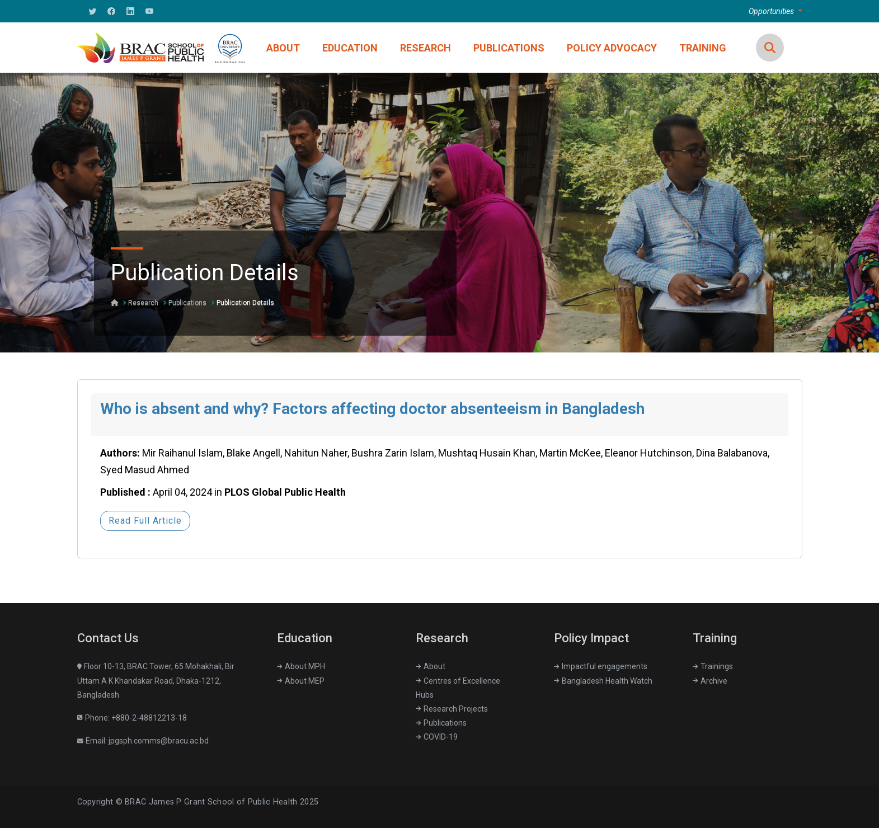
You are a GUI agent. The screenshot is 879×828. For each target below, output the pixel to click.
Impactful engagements (600, 666)
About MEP (301, 680)
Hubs (425, 694)
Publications (187, 303)
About (430, 666)
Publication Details (245, 303)
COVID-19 (437, 736)
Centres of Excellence (458, 680)
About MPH (301, 666)
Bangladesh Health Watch (603, 680)
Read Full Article (145, 520)
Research (143, 303)
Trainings (713, 666)
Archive (710, 680)
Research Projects (452, 708)
